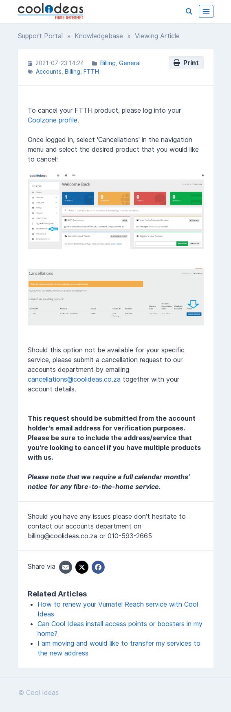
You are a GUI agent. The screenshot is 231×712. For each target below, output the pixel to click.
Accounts (49, 71)
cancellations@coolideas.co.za (74, 379)
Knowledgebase (99, 36)
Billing (108, 62)
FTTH (91, 71)
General (130, 62)
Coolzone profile (52, 120)
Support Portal (40, 36)
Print (186, 63)
